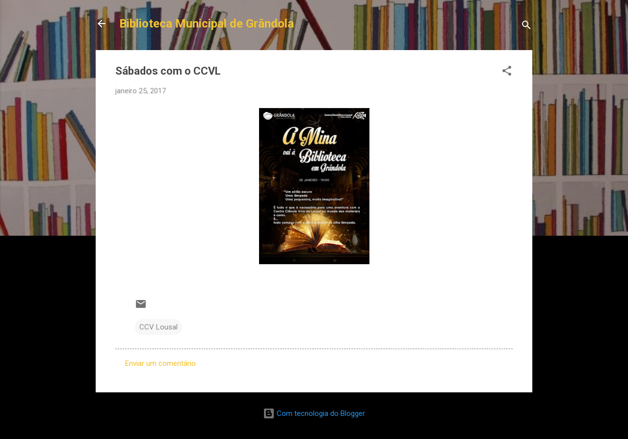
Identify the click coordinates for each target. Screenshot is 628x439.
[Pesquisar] (526, 27)
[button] (507, 72)
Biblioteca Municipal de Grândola (206, 23)
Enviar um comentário (160, 363)
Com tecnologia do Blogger (314, 413)
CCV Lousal (158, 327)
